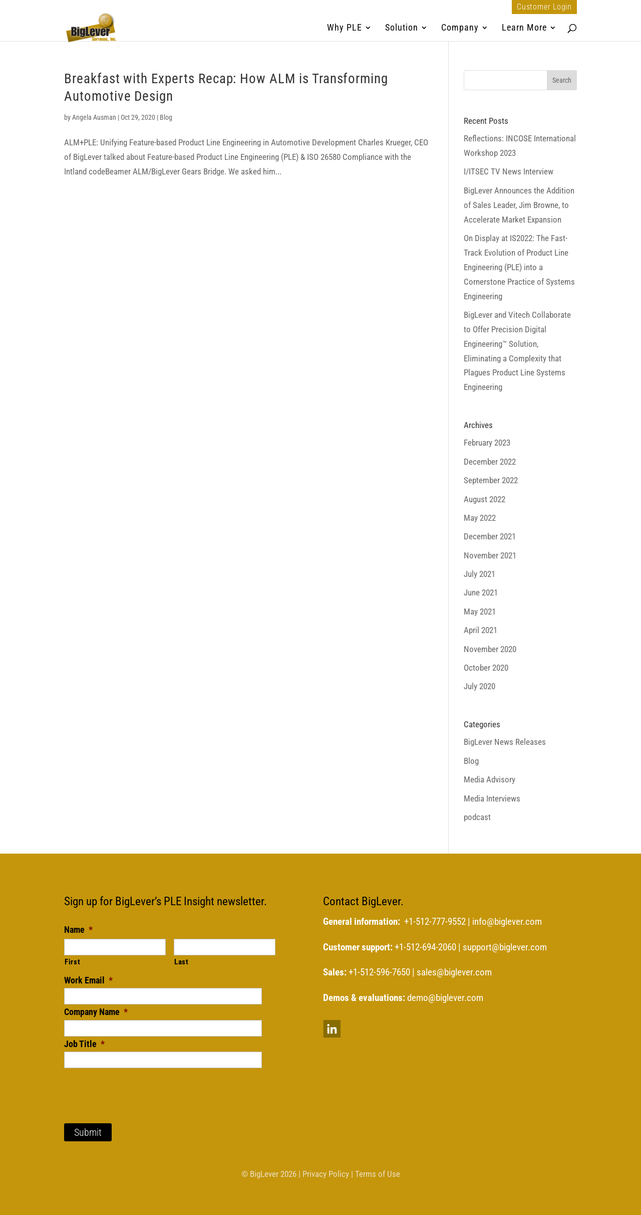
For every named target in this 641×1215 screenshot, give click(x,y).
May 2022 (480, 518)
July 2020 (479, 686)
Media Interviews (492, 798)
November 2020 (490, 649)
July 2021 (479, 574)
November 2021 (490, 555)
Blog (166, 117)
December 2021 (490, 536)
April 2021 (480, 630)
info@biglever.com (507, 921)
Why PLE (344, 28)
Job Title (84, 1044)
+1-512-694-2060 (425, 947)
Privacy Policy (325, 1174)
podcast (477, 817)
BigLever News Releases (505, 742)
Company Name (96, 1011)
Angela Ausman (94, 117)
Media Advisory (489, 779)
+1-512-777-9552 (435, 921)
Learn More (524, 28)
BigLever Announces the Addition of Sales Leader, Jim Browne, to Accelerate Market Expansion (519, 205)
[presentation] (140, 1087)
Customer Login (544, 7)
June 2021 (481, 592)
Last (181, 961)
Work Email (88, 980)
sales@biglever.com (454, 972)
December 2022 (490, 462)
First (72, 961)
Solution (401, 28)
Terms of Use (377, 1174)
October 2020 (486, 668)
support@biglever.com (505, 947)
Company (460, 28)
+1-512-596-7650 (379, 972)
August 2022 (484, 499)
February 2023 (487, 443)
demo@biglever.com (445, 997)
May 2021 (480, 611)
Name (78, 929)
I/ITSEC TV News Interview (508, 171)
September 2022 (491, 480)
